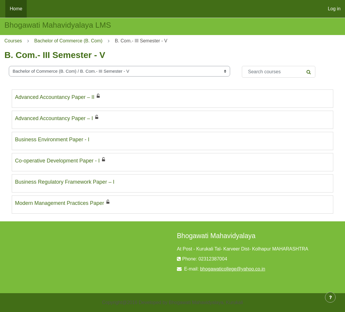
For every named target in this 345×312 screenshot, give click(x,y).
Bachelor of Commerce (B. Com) (68, 40)
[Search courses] (278, 72)
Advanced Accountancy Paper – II (54, 97)
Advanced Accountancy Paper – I (54, 118)
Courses (13, 40)
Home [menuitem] (16, 8)
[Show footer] (330, 297)
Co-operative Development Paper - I (57, 161)
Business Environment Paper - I (52, 139)
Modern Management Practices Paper (59, 203)
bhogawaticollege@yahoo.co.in (232, 268)
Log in (334, 8)
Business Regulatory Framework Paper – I (64, 182)
